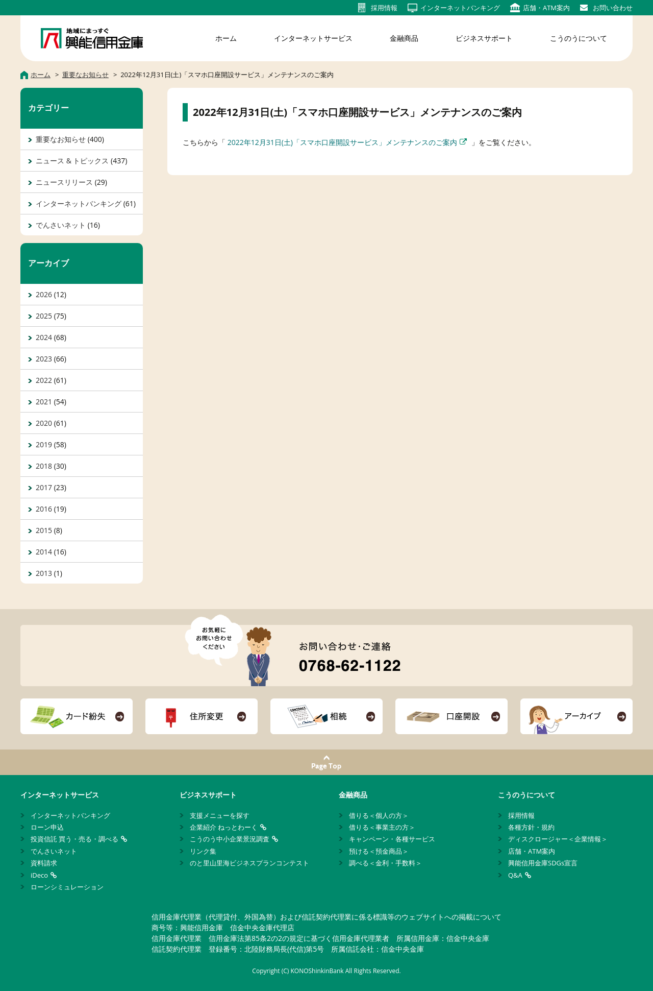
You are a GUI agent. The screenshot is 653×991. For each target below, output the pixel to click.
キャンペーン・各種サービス (392, 838)
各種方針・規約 (531, 827)
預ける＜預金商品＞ (379, 851)
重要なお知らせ (61, 139)
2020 (44, 423)
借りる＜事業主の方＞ (382, 827)
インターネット (460, 7)
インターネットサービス (313, 38)
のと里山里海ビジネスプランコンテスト (249, 862)
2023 (44, 359)
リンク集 (203, 851)
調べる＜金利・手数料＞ (385, 862)
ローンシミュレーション (67, 886)
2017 (44, 487)
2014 (44, 552)
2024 (44, 337)
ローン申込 (47, 827)
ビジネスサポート (484, 38)
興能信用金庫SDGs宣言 (542, 862)
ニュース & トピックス (72, 160)
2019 (44, 444)
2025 (44, 316)
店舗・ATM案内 (531, 851)
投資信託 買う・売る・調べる (74, 838)
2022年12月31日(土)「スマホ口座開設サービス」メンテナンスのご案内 (342, 142)
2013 (44, 573)
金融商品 (404, 38)
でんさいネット (61, 225)
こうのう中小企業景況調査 (229, 838)
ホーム (226, 38)
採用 (384, 7)
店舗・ (546, 7)
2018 (44, 466)
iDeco (39, 875)
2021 (44, 401)
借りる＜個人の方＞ (379, 815)
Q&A (515, 875)
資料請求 (44, 862)
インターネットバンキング (78, 203)
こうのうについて (578, 38)
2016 (44, 509)
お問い (613, 7)
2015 (44, 530)
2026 (44, 294)
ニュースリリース (64, 182)
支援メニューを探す (219, 815)
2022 (44, 380)
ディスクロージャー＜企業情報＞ (558, 838)
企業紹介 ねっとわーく (224, 827)
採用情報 (521, 815)
